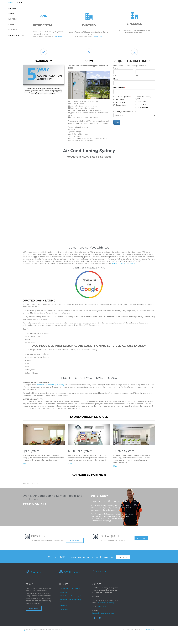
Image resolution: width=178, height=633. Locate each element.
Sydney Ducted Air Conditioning (123, 262)
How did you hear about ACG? (125, 110)
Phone (116, 77)
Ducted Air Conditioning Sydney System (70, 599)
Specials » (35, 571)
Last (137, 73)
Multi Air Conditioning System (70, 587)
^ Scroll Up (101, 570)
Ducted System (123, 449)
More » (25, 462)
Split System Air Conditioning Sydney (72, 594)
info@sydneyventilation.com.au (103, 611)
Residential (63, 591)
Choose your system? (122, 95)
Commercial (64, 604)
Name (115, 66)
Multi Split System (80, 449)
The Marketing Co (148, 628)
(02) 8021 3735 (101, 605)
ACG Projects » (71, 571)
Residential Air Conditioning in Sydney (50, 383)
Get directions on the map (105, 601)
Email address (119, 86)
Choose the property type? (143, 96)
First (114, 73)
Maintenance (64, 608)
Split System (31, 449)
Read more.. (57, 36)
